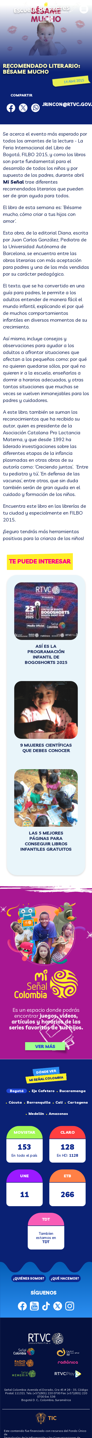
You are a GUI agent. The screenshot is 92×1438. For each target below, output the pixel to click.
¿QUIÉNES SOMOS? (28, 1278)
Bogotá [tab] (17, 1091)
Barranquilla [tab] (37, 1102)
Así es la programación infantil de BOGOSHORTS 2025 (46, 654)
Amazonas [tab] (57, 1113)
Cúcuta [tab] (14, 1102)
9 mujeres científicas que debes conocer (46, 748)
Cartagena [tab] (76, 1102)
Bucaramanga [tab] (71, 1091)
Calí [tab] (58, 1102)
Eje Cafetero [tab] (41, 1091)
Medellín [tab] (35, 1113)
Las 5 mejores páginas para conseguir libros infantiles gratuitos (46, 841)
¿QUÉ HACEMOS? (65, 1278)
